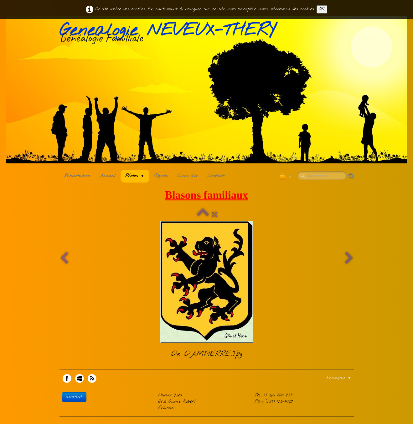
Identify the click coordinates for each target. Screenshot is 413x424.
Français (338, 378)
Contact (216, 176)
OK (322, 9)
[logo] (169, 34)
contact (74, 397)
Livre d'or (187, 176)
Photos (135, 176)
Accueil (107, 176)
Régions (161, 176)
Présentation (77, 176)
